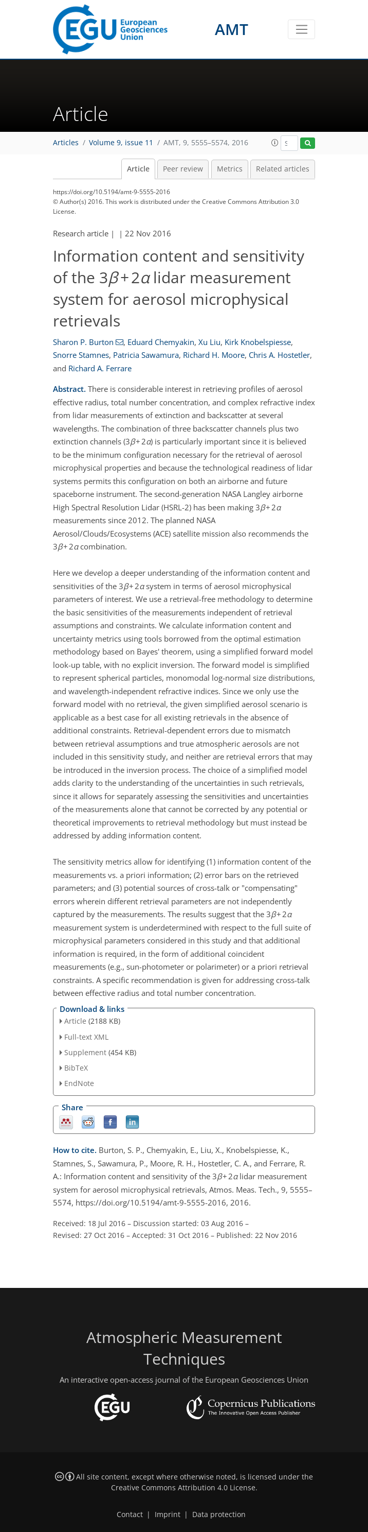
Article (138, 169)
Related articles (282, 169)
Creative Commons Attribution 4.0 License (183, 1487)
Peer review (183, 169)
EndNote (79, 1083)
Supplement (85, 1052)
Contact (130, 1514)
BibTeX (76, 1068)
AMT (231, 29)
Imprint (167, 1514)
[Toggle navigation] (301, 29)
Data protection (219, 1514)
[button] (275, 142)
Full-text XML (86, 1037)
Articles (66, 142)
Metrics (230, 169)
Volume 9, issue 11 (121, 142)
